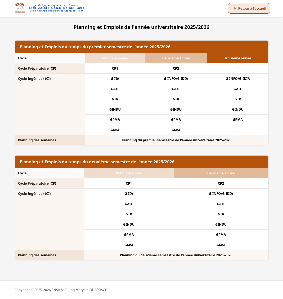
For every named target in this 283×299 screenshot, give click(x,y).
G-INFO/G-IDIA (176, 78)
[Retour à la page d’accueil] (249, 8)
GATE (115, 89)
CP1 (115, 68)
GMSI (115, 130)
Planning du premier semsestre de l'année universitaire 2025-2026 (177, 140)
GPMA (115, 119)
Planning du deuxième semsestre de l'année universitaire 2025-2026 (176, 255)
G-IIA (115, 78)
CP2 (176, 68)
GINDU (115, 109)
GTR (115, 99)
